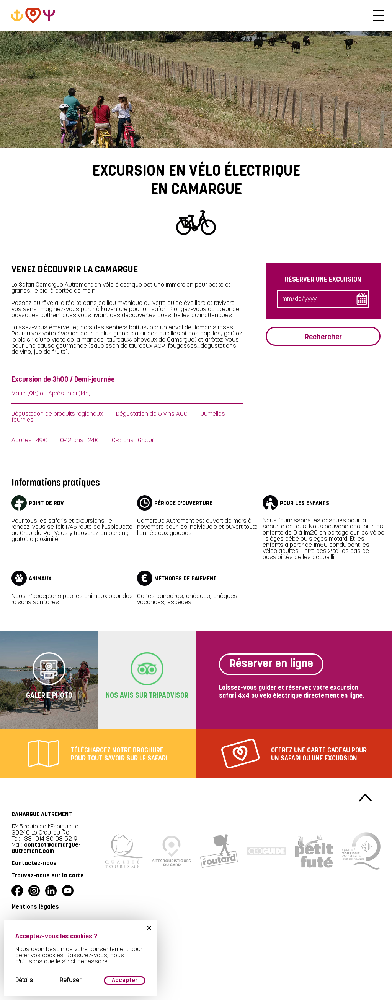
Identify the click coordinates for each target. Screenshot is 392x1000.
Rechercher (323, 336)
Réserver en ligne (271, 664)
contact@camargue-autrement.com (46, 848)
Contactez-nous (34, 864)
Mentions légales (35, 907)
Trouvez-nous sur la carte (47, 876)
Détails (24, 980)
